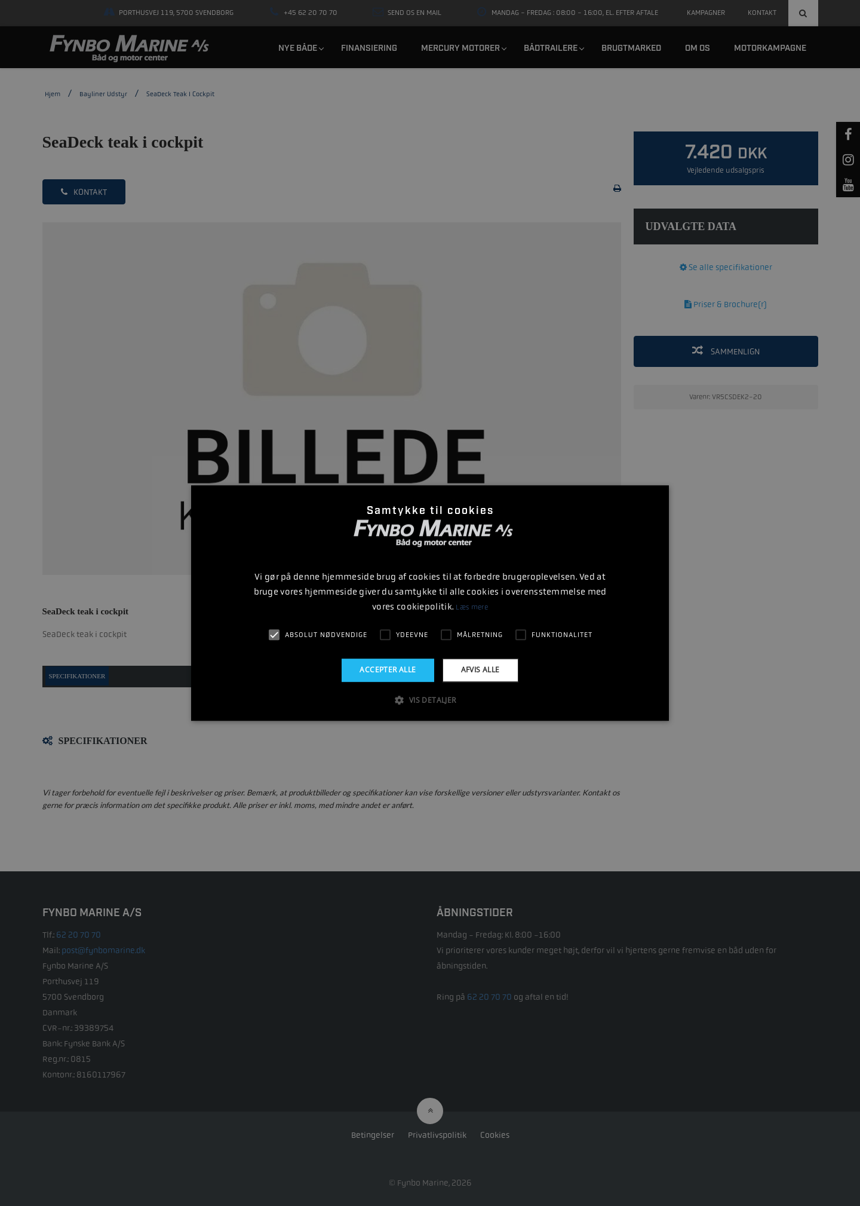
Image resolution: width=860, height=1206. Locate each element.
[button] (430, 700)
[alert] (430, 603)
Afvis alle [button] (480, 670)
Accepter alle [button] (388, 670)
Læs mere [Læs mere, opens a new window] (471, 607)
